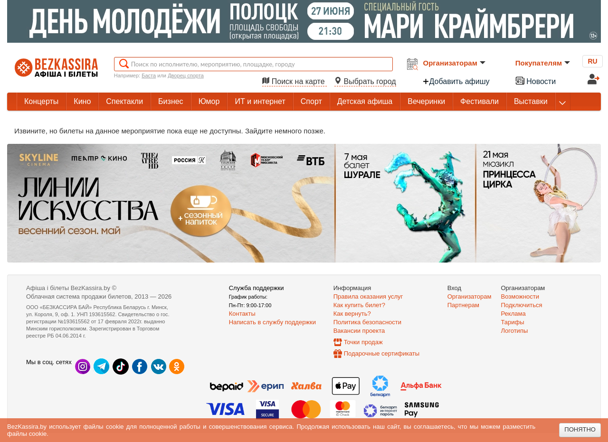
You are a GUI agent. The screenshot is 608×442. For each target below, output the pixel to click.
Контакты (242, 313)
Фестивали (479, 101)
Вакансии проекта (359, 330)
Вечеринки (426, 101)
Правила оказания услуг (368, 296)
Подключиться (521, 305)
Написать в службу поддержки (272, 322)
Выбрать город (365, 81)
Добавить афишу (456, 81)
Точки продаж (363, 342)
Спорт (311, 101)
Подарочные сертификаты (381, 353)
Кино (82, 101)
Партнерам (463, 305)
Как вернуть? (352, 313)
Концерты (41, 101)
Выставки (531, 101)
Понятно (580, 429)
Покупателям (542, 63)
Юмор (209, 101)
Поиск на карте (294, 81)
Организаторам (454, 63)
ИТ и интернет (260, 101)
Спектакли (124, 101)
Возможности (520, 296)
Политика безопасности (367, 322)
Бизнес (170, 101)
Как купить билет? (359, 305)
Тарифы (512, 322)
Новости (535, 80)
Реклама (513, 313)
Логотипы (514, 330)
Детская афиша (364, 101)
